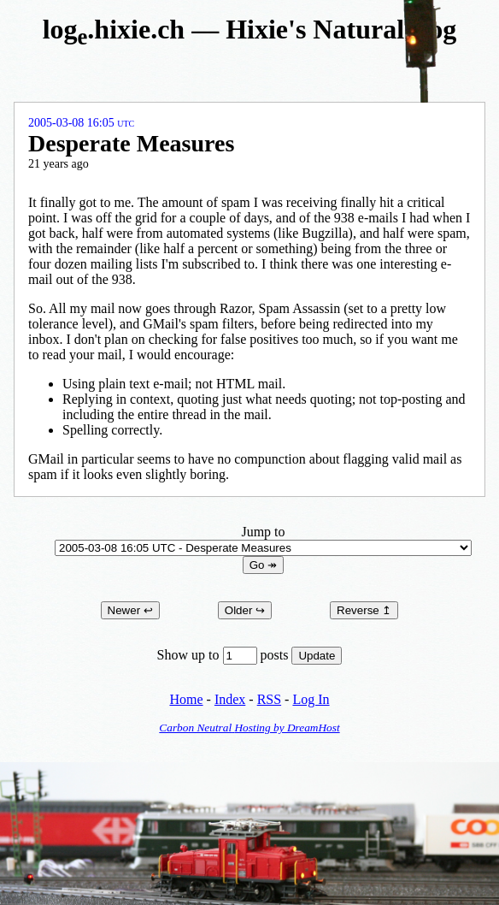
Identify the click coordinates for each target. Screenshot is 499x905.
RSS (269, 699)
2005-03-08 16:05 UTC (81, 122)
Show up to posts (224, 655)
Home (186, 699)
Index (229, 699)
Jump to (263, 539)
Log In (310, 699)
